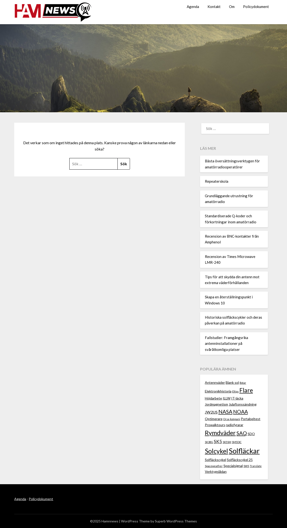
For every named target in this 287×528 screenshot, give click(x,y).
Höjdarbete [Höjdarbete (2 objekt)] (213, 398)
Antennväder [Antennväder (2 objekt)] (215, 382)
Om (232, 6)
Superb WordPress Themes (176, 521)
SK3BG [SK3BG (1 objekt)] (209, 442)
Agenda (193, 6)
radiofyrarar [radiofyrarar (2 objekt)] (234, 425)
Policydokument (256, 6)
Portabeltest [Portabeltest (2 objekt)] (250, 419)
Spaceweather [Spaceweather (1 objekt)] (214, 466)
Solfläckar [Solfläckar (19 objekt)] (244, 450)
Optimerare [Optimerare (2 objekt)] (213, 419)
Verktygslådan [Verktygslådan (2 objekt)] (216, 471)
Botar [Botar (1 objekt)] (243, 382)
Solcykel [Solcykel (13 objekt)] (216, 451)
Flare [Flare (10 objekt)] (246, 390)
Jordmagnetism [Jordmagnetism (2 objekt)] (216, 404)
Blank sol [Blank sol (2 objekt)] (232, 382)
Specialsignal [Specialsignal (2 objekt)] (233, 466)
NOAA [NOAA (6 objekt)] (240, 411)
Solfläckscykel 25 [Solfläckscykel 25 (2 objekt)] (240, 460)
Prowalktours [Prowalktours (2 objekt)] (215, 425)
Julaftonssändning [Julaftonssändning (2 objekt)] (243, 404)
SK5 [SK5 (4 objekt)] (218, 441)
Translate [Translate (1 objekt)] (256, 466)
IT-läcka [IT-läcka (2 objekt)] (237, 398)
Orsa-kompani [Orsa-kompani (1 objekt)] (231, 419)
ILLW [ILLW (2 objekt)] (226, 398)
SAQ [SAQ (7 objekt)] (242, 433)
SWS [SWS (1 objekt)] (246, 466)
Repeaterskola (216, 181)
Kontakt (214, 6)
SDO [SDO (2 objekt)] (251, 434)
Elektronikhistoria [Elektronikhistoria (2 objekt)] (218, 391)
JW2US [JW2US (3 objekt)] (211, 412)
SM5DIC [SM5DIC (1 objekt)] (237, 442)
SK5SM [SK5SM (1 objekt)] (227, 442)
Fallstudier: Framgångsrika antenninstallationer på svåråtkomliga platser (226, 343)
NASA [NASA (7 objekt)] (225, 411)
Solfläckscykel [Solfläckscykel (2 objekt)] (215, 460)
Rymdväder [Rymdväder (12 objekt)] (220, 432)
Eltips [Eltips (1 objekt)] (235, 391)
